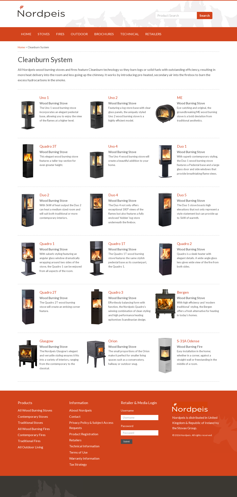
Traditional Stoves (30, 422)
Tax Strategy (78, 464)
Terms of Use (78, 452)
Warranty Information (84, 458)
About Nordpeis (80, 410)
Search (204, 15)
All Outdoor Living (30, 447)
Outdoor (79, 34)
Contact (74, 416)
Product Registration (83, 434)
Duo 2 (44, 195)
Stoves (44, 34)
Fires (60, 34)
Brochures (104, 34)
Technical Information (84, 446)
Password (127, 426)
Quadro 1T (116, 243)
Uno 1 (44, 97)
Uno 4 (112, 146)
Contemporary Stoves (33, 416)
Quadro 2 (184, 243)
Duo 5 (181, 195)
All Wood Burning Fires (34, 429)
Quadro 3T (48, 146)
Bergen (183, 292)
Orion (112, 341)
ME (180, 97)
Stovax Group (186, 428)
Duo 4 (113, 195)
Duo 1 (181, 146)
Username (127, 410)
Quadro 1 (47, 243)
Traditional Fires (29, 441)
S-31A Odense (188, 341)
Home (26, 34)
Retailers (153, 34)
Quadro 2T (48, 292)
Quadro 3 (115, 292)
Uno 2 (112, 97)
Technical (129, 34)
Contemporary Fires (32, 435)
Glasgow (46, 341)
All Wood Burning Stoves (35, 410)
